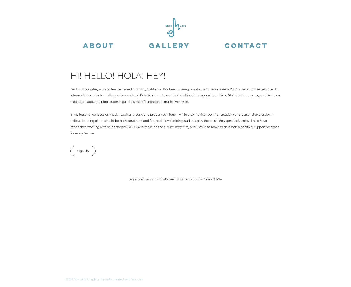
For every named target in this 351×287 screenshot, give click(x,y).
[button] (99, 46)
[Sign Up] (83, 151)
